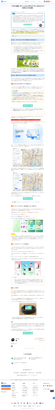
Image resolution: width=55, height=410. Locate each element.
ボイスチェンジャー (25, 394)
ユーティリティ (33, 1)
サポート (40, 1)
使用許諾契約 (14, 395)
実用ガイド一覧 (35, 390)
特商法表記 (13, 387)
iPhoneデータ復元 (25, 388)
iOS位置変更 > (16, 379)
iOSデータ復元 (16, 372)
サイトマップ (35, 394)
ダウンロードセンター (5, 386)
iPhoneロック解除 (23, 372)
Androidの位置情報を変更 (20, 94)
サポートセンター (35, 385)
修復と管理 (26, 1)
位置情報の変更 (15, 92)
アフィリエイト (14, 397)
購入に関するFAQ (35, 388)
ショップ (47, 1)
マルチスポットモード (27, 195)
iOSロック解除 (24, 392)
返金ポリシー (14, 394)
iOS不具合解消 (24, 390)
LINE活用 (23, 385)
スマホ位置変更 (24, 387)
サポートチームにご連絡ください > (32, 375)
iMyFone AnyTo (14, 86)
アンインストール (35, 395)
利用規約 (13, 390)
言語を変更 (4, 391)
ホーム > (13, 379)
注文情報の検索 (35, 387)
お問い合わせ (14, 388)
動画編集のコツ (24, 395)
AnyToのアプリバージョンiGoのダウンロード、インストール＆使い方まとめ (28, 202)
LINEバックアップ (31, 372)
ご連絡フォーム (35, 392)
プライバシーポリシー (15, 392)
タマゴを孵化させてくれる (29, 86)
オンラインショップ (5, 388)
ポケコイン (16, 212)
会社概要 (13, 385)
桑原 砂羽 (17, 338)
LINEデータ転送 (38, 372)
